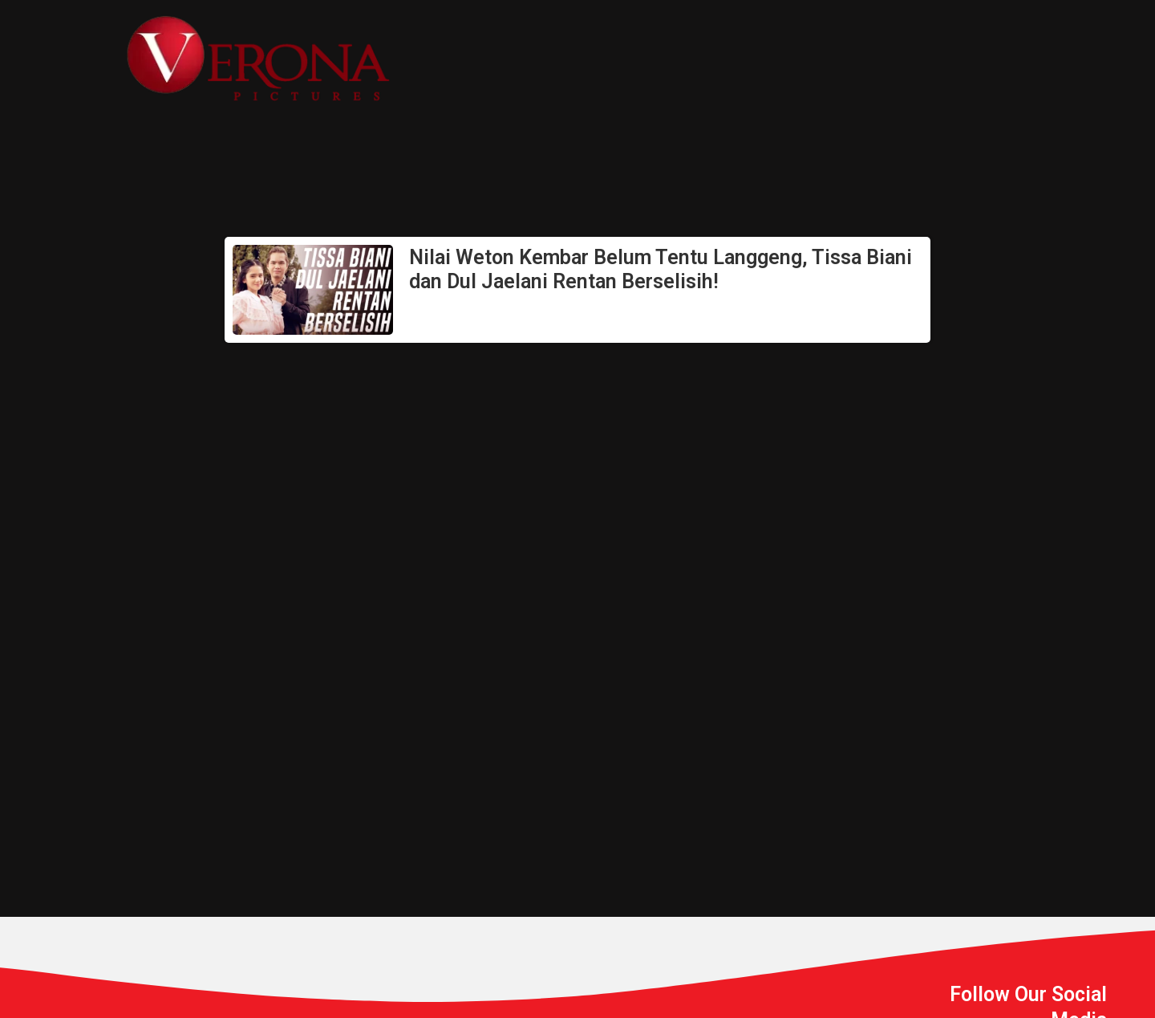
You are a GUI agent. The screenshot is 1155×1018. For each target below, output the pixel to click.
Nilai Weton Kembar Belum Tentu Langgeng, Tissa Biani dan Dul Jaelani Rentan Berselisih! (660, 269)
